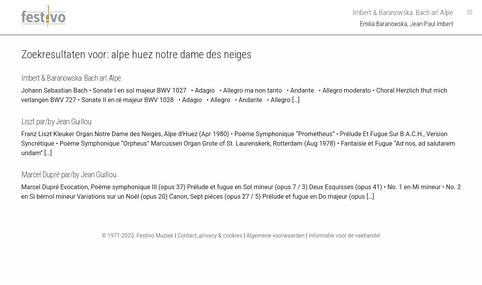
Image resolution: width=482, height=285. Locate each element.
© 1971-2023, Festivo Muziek (137, 235)
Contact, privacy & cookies (209, 235)
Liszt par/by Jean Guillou (56, 121)
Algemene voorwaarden (275, 235)
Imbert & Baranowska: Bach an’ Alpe (71, 78)
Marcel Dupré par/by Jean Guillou (68, 174)
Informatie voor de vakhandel (344, 235)
